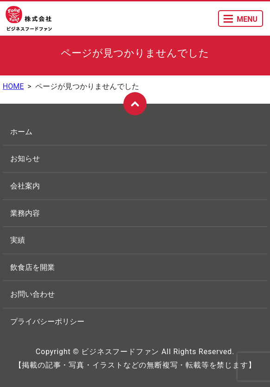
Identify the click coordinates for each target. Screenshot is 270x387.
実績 (17, 240)
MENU (240, 19)
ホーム (21, 131)
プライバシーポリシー (47, 321)
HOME (13, 86)
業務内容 (25, 213)
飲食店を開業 (32, 267)
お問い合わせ (32, 294)
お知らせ (25, 158)
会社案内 (25, 185)
